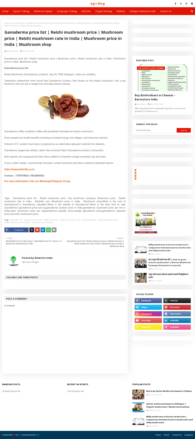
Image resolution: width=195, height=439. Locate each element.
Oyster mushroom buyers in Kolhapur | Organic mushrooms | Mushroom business (167, 405)
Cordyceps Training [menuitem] (67, 11)
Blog (37, 435)
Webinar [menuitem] (121, 11)
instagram (188, 435)
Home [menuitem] (5, 11)
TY (19, 435)
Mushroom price (51, 220)
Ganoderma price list (33, 220)
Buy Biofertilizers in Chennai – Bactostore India (155, 97)
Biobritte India (13, 51)
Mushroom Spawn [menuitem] (43, 11)
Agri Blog (97, 4)
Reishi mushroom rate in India (17, 222)
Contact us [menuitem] (166, 11)
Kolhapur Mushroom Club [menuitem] (143, 11)
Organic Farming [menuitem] (103, 11)
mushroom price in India (70, 220)
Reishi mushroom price (108, 220)
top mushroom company (22, 23)
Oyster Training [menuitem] (21, 11)
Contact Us (176, 435)
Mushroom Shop (90, 220)
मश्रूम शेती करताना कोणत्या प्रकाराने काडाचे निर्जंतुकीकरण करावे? (168, 276)
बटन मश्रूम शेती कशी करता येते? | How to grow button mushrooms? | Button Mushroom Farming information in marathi (169, 262)
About (166, 435)
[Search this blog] (156, 130)
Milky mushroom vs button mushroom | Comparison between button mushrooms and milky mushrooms (169, 247)
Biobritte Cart (16, 220)
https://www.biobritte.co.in (19, 169)
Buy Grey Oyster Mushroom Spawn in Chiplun (169, 391)
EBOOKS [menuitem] (86, 11)
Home (7, 23)
